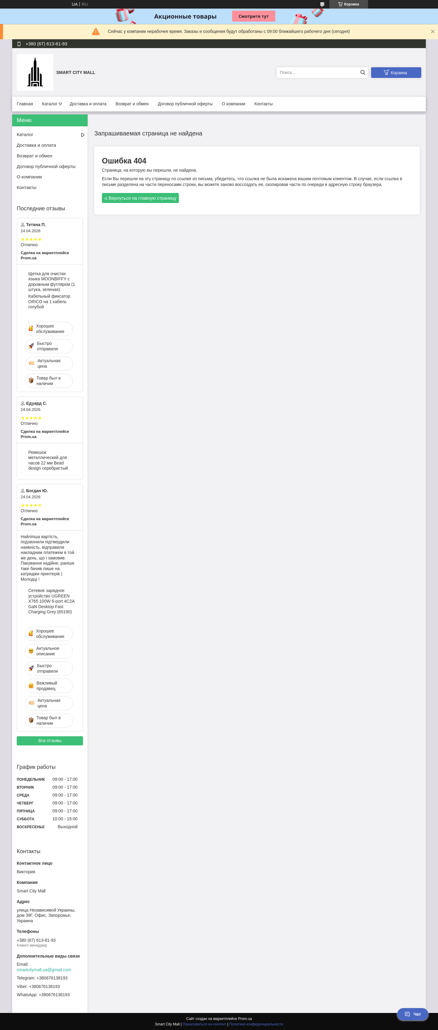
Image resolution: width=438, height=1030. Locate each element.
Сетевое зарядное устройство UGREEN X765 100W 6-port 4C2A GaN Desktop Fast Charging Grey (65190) (51, 601)
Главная (25, 103)
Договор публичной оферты (185, 103)
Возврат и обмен (132, 103)
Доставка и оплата (88, 103)
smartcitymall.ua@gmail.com (44, 969)
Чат (413, 1014)
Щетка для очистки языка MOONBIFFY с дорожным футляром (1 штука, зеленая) (51, 281)
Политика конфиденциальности (256, 1024)
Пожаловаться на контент (204, 1024)
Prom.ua (245, 1019)
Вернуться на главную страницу (142, 198)
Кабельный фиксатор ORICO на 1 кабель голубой (49, 301)
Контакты (263, 103)
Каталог (49, 103)
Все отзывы (49, 740)
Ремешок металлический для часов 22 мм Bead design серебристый (48, 460)
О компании (233, 103)
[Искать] (362, 72)
